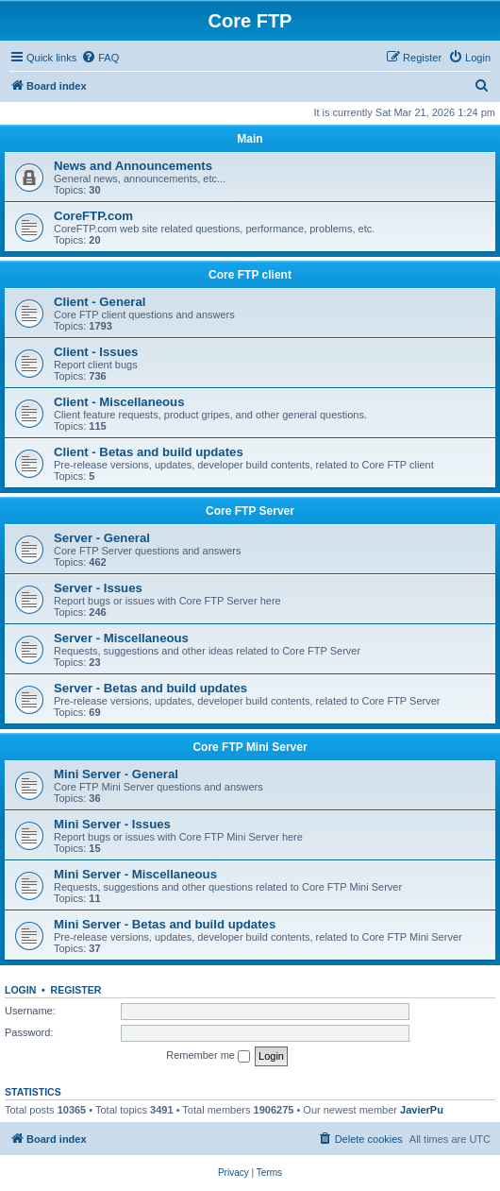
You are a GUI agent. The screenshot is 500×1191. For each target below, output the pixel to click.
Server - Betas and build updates (150, 688)
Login (20, 989)
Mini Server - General (116, 774)
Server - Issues (98, 588)
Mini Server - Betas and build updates (164, 924)
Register (76, 989)
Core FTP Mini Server (249, 747)
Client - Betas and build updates (148, 452)
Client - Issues (96, 352)
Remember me (208, 1056)
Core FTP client (250, 274)
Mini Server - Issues (112, 824)
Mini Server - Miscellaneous (135, 874)
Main (249, 138)
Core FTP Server (250, 511)
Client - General (99, 302)
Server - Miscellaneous (121, 638)
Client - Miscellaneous (119, 402)
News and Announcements (133, 166)
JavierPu (421, 1109)
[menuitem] (100, 57)
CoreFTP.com (93, 216)
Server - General (102, 538)
